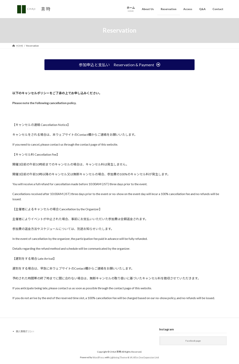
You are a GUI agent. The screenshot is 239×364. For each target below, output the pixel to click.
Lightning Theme (118, 357)
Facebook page (193, 340)
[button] (119, 64)
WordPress (99, 357)
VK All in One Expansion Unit (144, 357)
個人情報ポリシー (25, 331)
